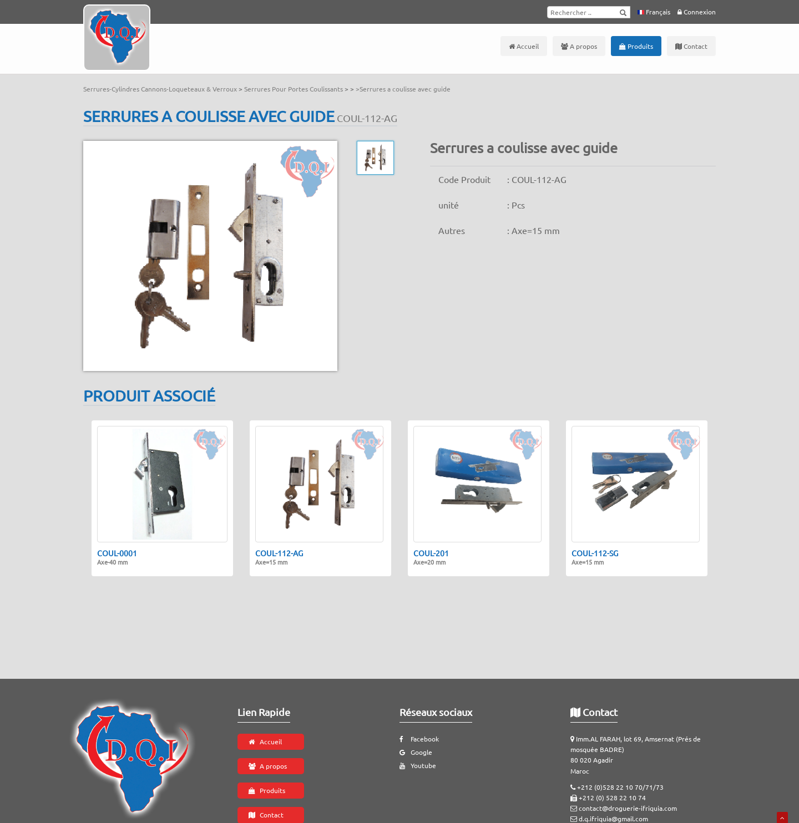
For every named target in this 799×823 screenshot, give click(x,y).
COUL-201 (431, 557)
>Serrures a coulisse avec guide (403, 88)
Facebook (419, 738)
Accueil (524, 46)
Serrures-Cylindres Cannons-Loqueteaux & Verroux (161, 88)
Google (416, 752)
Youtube (418, 765)
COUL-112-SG (595, 557)
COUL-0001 (117, 557)
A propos (579, 46)
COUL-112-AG (279, 557)
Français (654, 11)
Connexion (696, 11)
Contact (691, 46)
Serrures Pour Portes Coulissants (294, 88)
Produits (636, 46)
